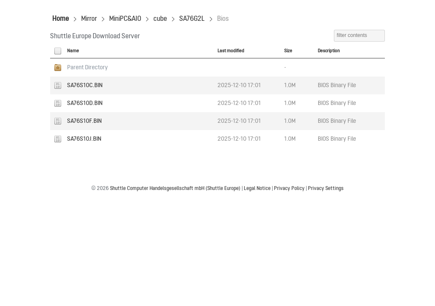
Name (73, 51)
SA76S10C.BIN (85, 85)
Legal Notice (257, 188)
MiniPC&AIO (125, 19)
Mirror (89, 19)
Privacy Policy (289, 188)
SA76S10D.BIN (85, 103)
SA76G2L (192, 19)
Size (288, 51)
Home (60, 19)
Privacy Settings (326, 188)
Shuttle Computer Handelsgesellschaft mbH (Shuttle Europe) (175, 188)
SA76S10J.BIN (84, 139)
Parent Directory (87, 68)
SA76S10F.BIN (84, 121)
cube (160, 19)
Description (329, 51)
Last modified (231, 51)
